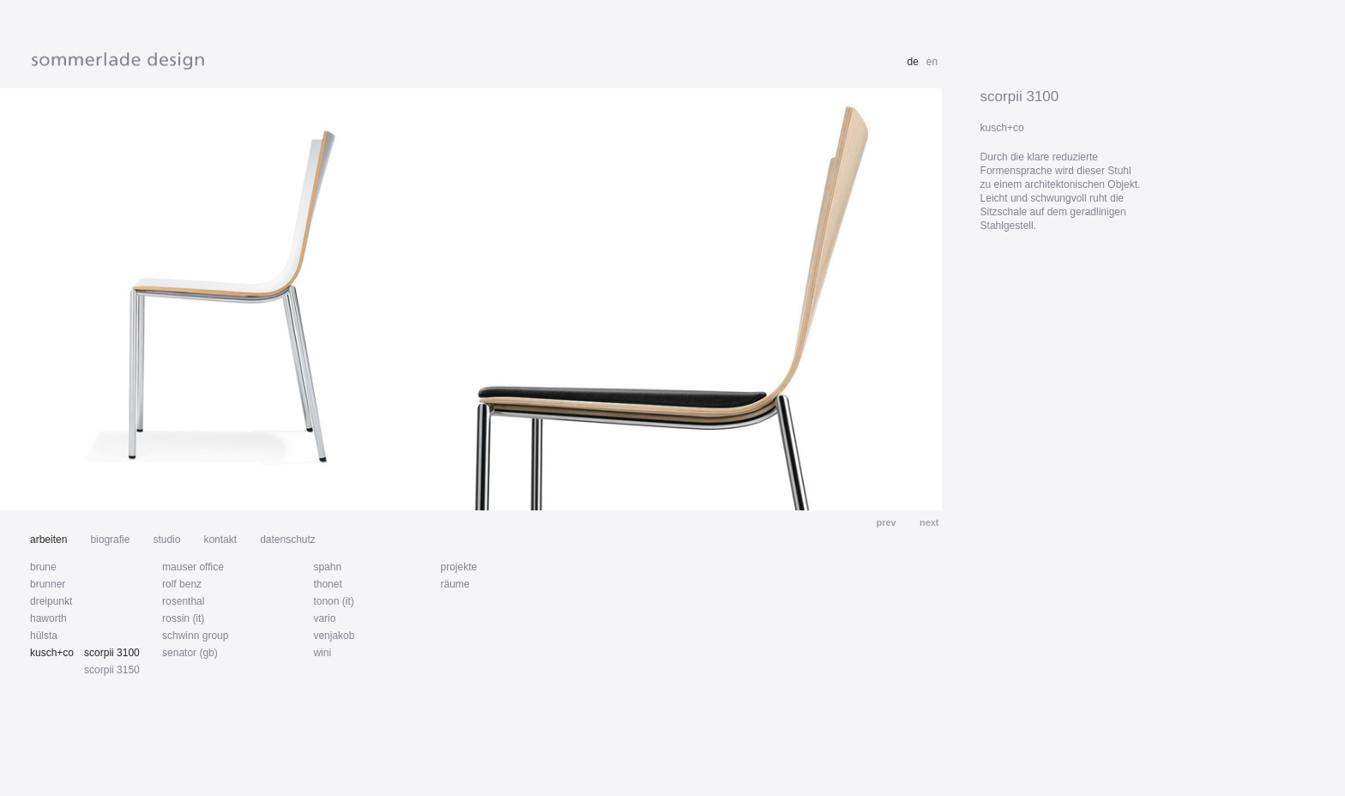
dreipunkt (51, 601)
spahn (327, 567)
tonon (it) (333, 601)
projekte (458, 567)
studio (166, 540)
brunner (47, 584)
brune (43, 567)
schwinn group (195, 636)
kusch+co (52, 653)
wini (322, 653)
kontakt (220, 540)
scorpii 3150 (112, 670)
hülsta (43, 636)
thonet (327, 584)
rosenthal (183, 601)
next (928, 522)
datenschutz (288, 540)
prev (887, 522)
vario (324, 618)
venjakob (333, 636)
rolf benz (182, 584)
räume (454, 584)
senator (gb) (190, 653)
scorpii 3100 (112, 653)
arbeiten (48, 540)
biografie (110, 540)
